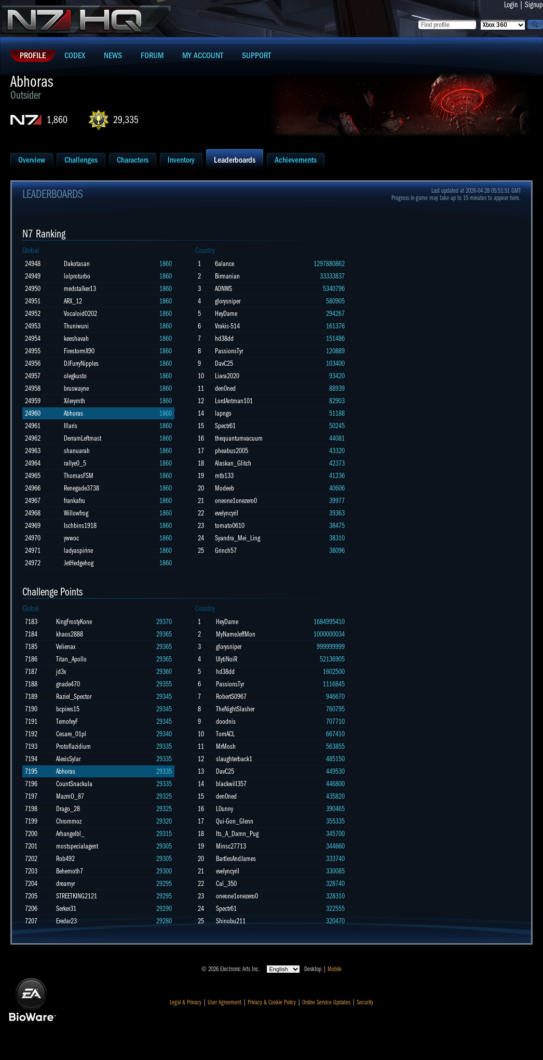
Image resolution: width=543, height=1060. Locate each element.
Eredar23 (66, 921)
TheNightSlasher (235, 709)
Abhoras (73, 413)
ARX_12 (73, 301)
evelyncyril (226, 513)
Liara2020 (227, 376)
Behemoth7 (69, 871)
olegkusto (75, 376)
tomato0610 (230, 525)
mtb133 (224, 475)
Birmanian (227, 276)
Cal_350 (226, 883)
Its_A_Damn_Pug (237, 833)
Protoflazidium (73, 746)
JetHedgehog (78, 563)
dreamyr (65, 883)
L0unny (224, 808)
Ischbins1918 (80, 525)
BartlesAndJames (236, 858)
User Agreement (224, 1002)
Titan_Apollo (71, 659)
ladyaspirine (78, 550)
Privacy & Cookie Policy (272, 1002)
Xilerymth (74, 400)
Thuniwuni (76, 326)
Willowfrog (76, 513)
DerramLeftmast (82, 438)
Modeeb (224, 488)
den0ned (225, 388)
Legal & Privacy (185, 1002)
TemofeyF (67, 721)
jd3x (61, 671)
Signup (534, 4)
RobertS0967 (231, 696)
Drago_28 (68, 808)
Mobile (335, 969)
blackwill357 (231, 783)
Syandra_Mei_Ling (237, 538)
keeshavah (76, 338)
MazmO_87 (70, 796)
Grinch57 (226, 550)
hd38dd (224, 338)
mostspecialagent (77, 846)
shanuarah (77, 450)
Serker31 (66, 908)
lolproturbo (77, 276)
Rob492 (65, 858)
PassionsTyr (229, 351)
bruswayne (76, 388)
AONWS (223, 288)
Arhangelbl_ (70, 833)
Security (365, 1002)
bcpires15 (67, 709)
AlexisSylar (68, 758)
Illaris (70, 425)
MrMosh (226, 746)
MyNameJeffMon (235, 634)
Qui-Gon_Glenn (234, 821)
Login (511, 4)
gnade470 (68, 684)
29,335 (126, 120)
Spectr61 (225, 425)
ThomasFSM (78, 475)
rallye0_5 (75, 463)
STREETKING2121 (76, 896)
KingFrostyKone (74, 621)
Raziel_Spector (73, 696)
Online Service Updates (326, 1002)
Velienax (65, 646)
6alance (224, 263)
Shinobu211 (231, 921)
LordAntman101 (234, 400)
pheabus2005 (231, 450)
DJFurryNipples (81, 363)
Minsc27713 (231, 846)
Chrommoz (69, 821)
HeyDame (226, 313)
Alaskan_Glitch (233, 463)
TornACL (225, 734)
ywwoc (71, 538)
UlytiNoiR (226, 659)
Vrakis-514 (227, 326)
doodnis (226, 721)
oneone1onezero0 (236, 500)
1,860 (57, 120)
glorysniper (227, 301)
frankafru (74, 500)
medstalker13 (80, 288)
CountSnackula (74, 783)
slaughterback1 (234, 758)
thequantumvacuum (239, 438)
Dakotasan (77, 263)
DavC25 (224, 363)
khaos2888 (69, 634)
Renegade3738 (81, 488)
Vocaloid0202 (80, 313)
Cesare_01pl (71, 734)
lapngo (223, 413)
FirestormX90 (79, 351)
